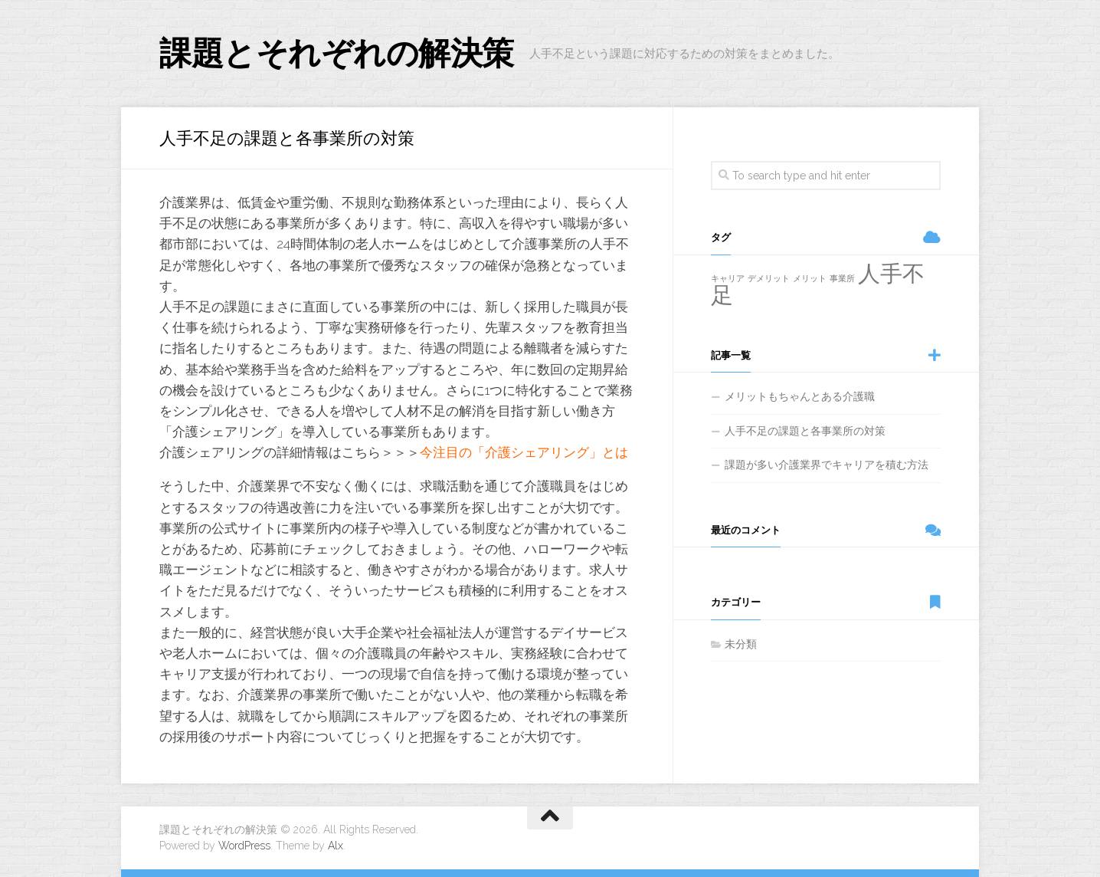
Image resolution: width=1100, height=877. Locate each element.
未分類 (741, 644)
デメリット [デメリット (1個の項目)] (769, 278)
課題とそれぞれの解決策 (336, 53)
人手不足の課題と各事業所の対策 (805, 431)
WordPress (244, 845)
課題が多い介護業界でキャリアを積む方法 (826, 464)
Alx (335, 845)
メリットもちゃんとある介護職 (800, 396)
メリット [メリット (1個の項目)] (810, 278)
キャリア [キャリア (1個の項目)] (728, 278)
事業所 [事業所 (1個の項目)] (842, 278)
